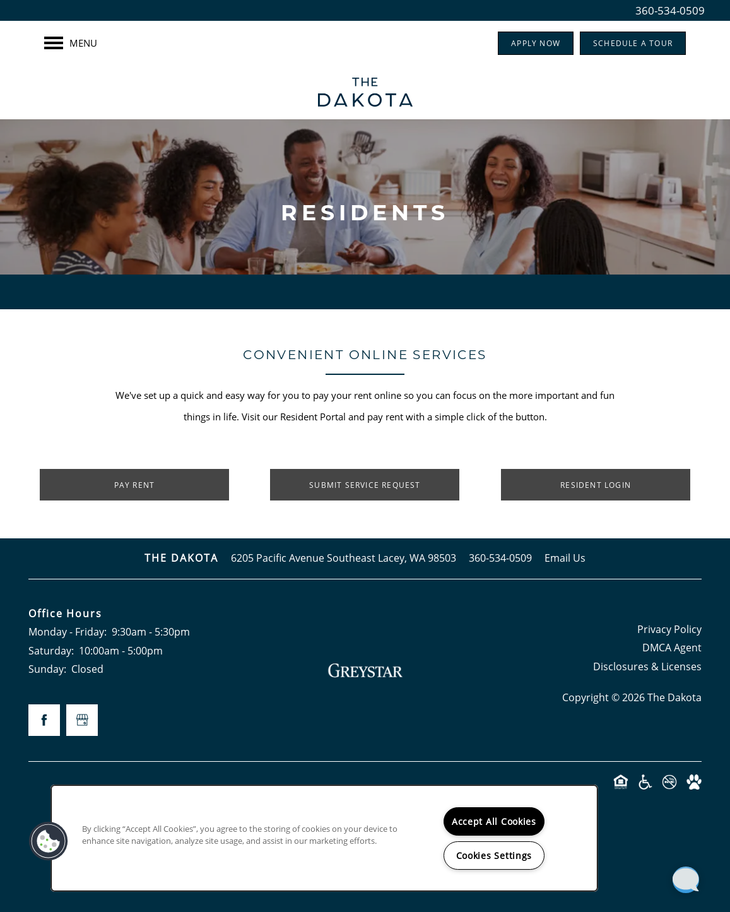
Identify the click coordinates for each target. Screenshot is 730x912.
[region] (324, 838)
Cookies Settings (494, 856)
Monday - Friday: (67, 632)
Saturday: (51, 651)
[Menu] (70, 43)
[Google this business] (82, 720)
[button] (536, 43)
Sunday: (47, 669)
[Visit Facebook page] (44, 720)
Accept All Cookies (494, 821)
